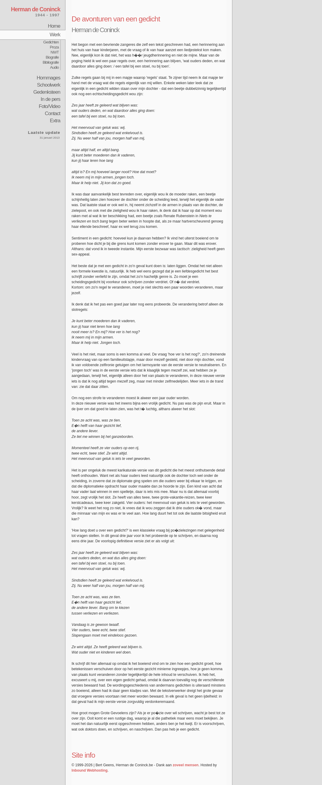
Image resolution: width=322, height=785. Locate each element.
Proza (54, 47)
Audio (54, 67)
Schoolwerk (48, 85)
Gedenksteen (46, 92)
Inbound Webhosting (90, 770)
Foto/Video (49, 106)
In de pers (50, 99)
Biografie (52, 57)
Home (54, 26)
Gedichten (51, 42)
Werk (55, 34)
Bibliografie (51, 62)
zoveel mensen (185, 765)
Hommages (48, 78)
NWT (55, 52)
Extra (55, 120)
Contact (52, 113)
